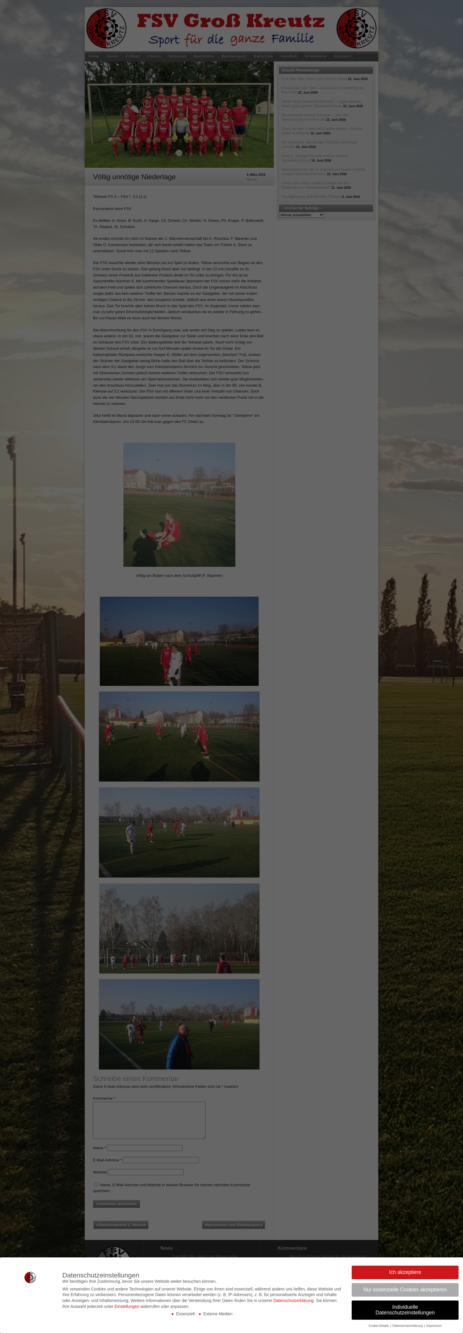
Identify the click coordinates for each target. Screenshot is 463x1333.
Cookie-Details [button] (379, 1325)
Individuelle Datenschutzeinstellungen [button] (405, 1310)
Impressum (434, 1325)
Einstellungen (127, 1306)
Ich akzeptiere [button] (405, 1272)
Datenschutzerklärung (293, 1300)
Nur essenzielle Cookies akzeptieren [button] (405, 1290)
